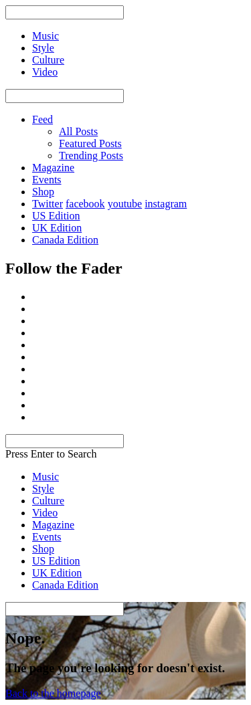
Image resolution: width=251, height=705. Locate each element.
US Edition (56, 215)
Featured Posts (90, 143)
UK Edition (57, 227)
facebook (85, 203)
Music (45, 476)
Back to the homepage (53, 693)
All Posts (78, 131)
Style (43, 488)
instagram (166, 203)
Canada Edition (65, 239)
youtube (125, 203)
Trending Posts (91, 155)
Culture (48, 500)
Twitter (47, 203)
